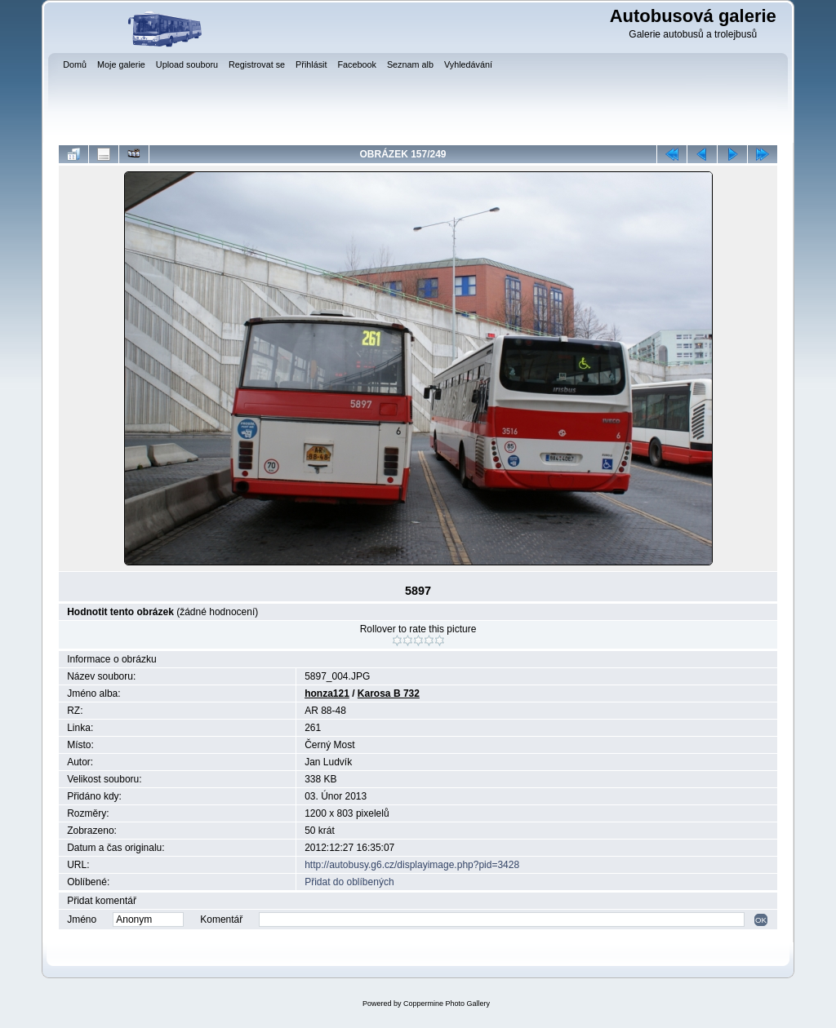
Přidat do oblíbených (349, 882)
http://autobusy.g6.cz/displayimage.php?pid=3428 (412, 865)
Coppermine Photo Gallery (446, 1003)
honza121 (327, 693)
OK (761, 919)
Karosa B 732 (389, 693)
